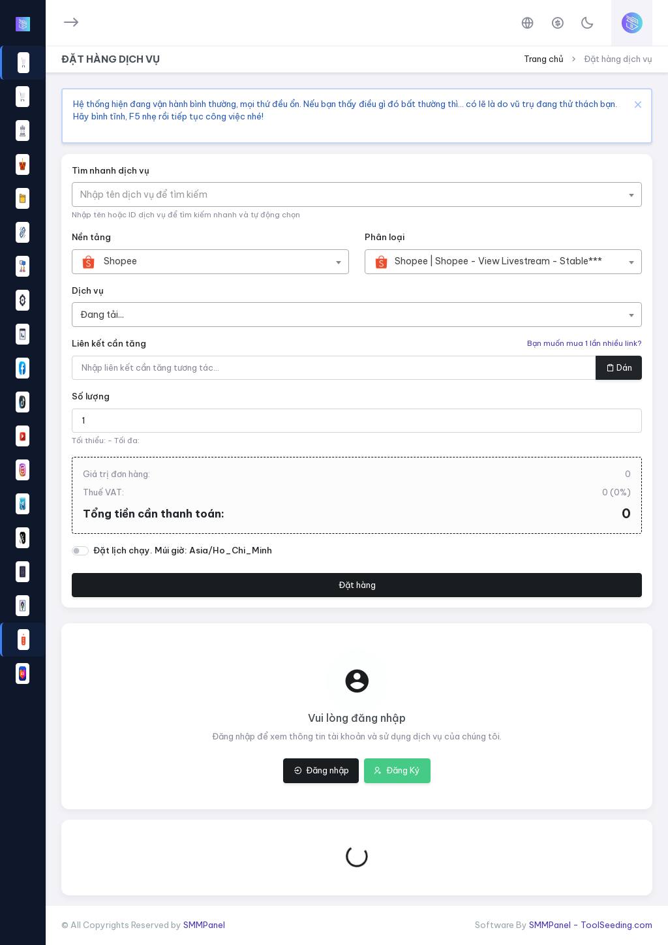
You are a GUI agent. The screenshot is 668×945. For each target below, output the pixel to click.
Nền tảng (91, 237)
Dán (619, 367)
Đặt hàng (357, 585)
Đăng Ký (397, 770)
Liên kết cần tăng (109, 343)
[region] (22, 464)
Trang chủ (544, 59)
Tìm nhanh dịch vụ (110, 170)
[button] (22, 368)
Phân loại (384, 237)
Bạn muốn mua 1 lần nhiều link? (584, 343)
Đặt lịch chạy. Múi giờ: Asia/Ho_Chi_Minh (182, 550)
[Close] (636, 104)
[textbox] (150, 194)
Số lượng (91, 396)
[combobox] (357, 194)
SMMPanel (204, 925)
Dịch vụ (88, 290)
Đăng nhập (321, 770)
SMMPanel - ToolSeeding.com (590, 925)
